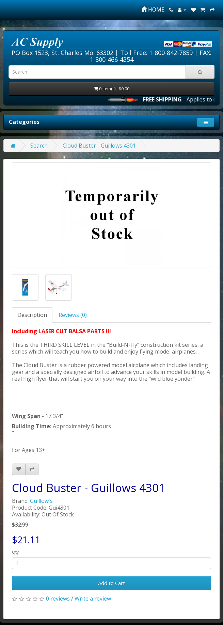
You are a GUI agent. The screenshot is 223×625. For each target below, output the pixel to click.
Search (39, 145)
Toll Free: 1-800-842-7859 (156, 53)
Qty (15, 552)
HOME (152, 9)
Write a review (93, 598)
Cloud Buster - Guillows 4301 (99, 145)
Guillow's (41, 501)
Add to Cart (111, 583)
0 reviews (58, 598)
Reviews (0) (73, 315)
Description (32, 315)
